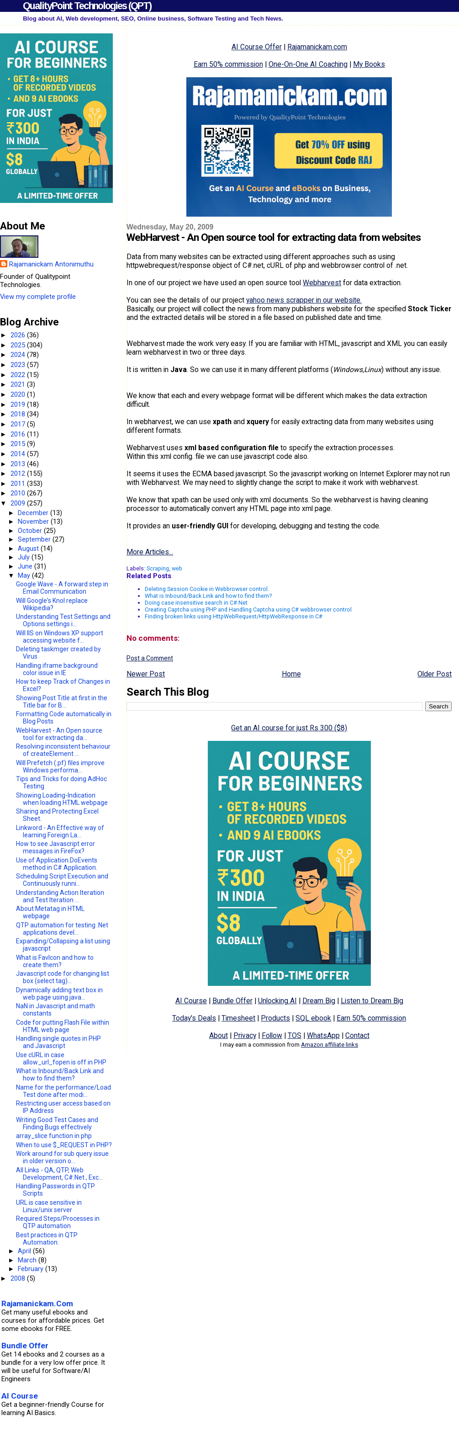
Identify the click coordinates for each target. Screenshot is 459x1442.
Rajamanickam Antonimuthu (51, 264)
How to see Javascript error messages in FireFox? (55, 847)
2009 (19, 503)
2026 (19, 335)
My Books (369, 64)
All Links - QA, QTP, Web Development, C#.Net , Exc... (59, 1173)
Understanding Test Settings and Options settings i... (63, 620)
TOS (294, 1035)
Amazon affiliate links (329, 1044)
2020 (19, 394)
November (34, 521)
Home (291, 674)
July (25, 557)
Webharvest (322, 282)
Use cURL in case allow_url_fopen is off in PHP (61, 1058)
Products (275, 1018)
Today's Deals (194, 1018)
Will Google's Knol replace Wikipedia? (52, 604)
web (177, 568)
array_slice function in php (54, 1135)
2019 (19, 404)
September (35, 539)
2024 (19, 355)
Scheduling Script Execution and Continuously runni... (62, 880)
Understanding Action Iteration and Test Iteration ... (60, 896)
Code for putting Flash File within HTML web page (62, 1026)
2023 (19, 365)
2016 (19, 434)
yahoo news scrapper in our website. (304, 300)
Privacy (244, 1035)
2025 (19, 345)
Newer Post (146, 674)
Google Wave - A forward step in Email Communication (62, 587)
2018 (19, 414)
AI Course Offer (257, 47)
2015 (19, 444)
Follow (272, 1035)
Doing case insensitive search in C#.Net (196, 602)
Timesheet (238, 1018)
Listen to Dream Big (372, 1000)
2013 (19, 464)
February (31, 1268)
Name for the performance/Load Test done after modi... (63, 1091)
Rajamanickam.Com (37, 1303)
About (218, 1035)
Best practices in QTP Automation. (47, 1238)
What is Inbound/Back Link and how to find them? (208, 595)
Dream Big (318, 1000)
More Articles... (150, 552)
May (25, 575)
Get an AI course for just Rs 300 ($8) (289, 728)
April (25, 1251)
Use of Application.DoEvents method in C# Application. (56, 864)
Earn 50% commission (228, 64)
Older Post (434, 674)
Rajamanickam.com (317, 47)
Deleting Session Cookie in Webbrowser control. (207, 588)
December (34, 512)
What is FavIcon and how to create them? (55, 961)
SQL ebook (313, 1018)
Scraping (158, 568)
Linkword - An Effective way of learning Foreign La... (60, 831)
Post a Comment (150, 658)
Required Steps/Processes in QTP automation (58, 1222)
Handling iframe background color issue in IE (57, 669)
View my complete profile (38, 297)
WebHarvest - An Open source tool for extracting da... (59, 734)
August (29, 548)
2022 (19, 375)
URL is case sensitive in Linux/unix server (49, 1206)
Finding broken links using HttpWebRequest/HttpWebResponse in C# (233, 616)
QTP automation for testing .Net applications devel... (62, 928)
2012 (19, 473)
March (28, 1260)
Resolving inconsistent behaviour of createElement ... (63, 750)
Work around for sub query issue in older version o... (62, 1157)
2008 (19, 1278)
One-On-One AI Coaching (308, 64)
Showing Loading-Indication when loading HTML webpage (62, 799)
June (26, 566)
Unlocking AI (277, 1000)
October (31, 530)
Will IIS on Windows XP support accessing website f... (59, 636)
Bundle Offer (232, 1000)
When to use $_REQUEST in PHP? (64, 1145)
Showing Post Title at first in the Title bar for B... (61, 701)
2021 (19, 384)
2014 (19, 454)
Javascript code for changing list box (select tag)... (62, 977)
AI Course (191, 1000)
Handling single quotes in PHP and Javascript (58, 1042)
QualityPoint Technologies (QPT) (87, 5)
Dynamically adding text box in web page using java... (59, 993)
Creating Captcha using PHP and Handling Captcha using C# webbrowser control (248, 609)
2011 (19, 483)
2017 (19, 424)
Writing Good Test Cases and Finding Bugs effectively (57, 1123)
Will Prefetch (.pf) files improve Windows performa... (60, 766)
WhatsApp (323, 1035)
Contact (357, 1035)
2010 (19, 493)
